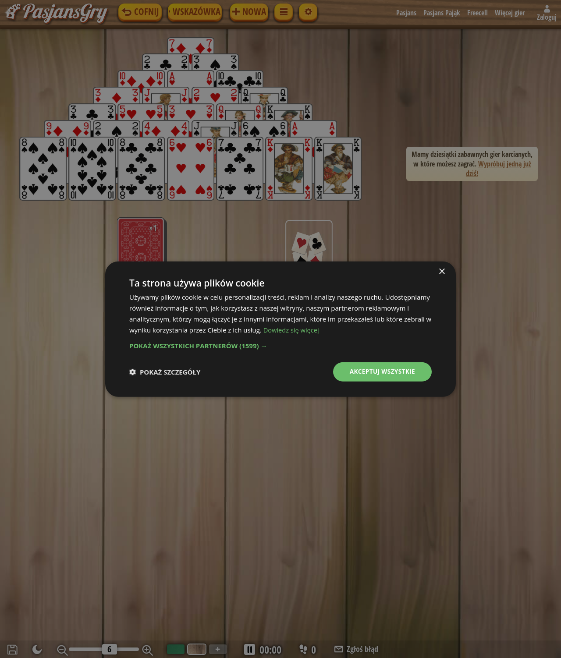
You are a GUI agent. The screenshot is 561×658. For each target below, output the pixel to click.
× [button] (441, 271)
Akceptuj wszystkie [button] (381, 371)
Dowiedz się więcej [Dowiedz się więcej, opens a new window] (291, 329)
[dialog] (280, 329)
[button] (280, 345)
